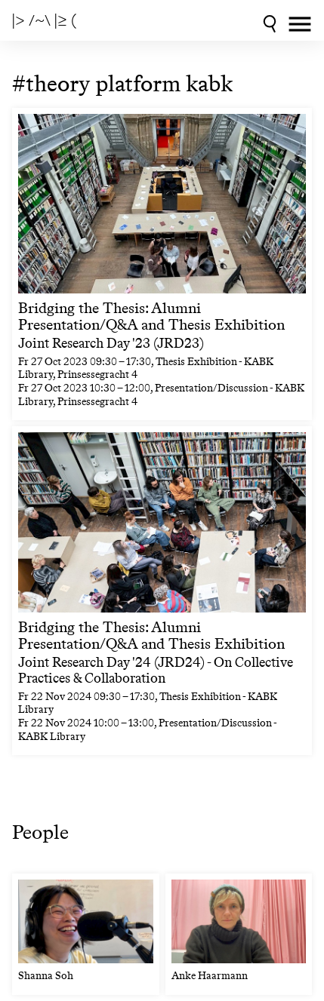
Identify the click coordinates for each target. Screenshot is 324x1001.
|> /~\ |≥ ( (44, 20)
